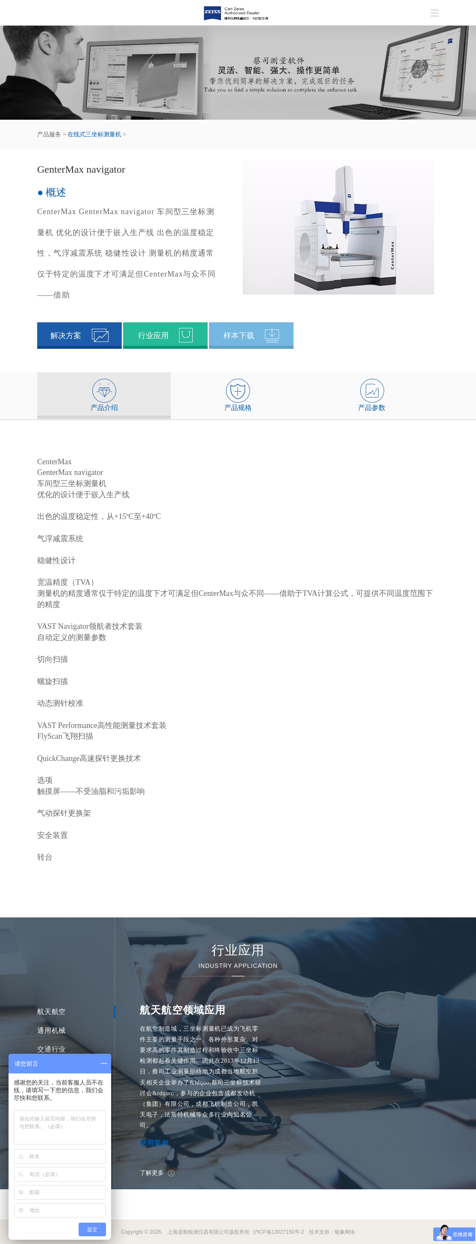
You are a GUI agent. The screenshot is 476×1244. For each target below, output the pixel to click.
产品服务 (49, 134)
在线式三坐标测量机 (94, 134)
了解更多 (157, 1172)
